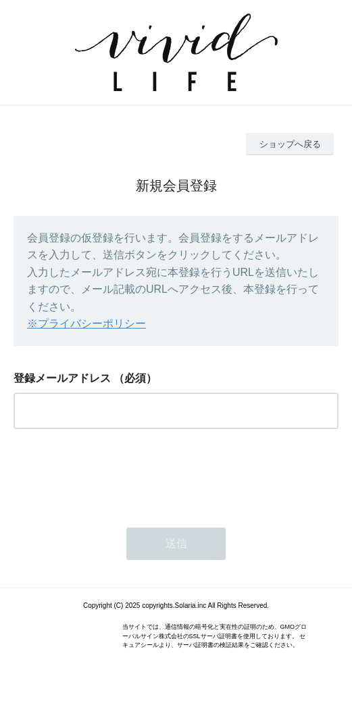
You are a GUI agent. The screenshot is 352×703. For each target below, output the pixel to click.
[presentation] (116, 474)
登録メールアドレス (62, 378)
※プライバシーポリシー (86, 323)
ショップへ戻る (290, 144)
